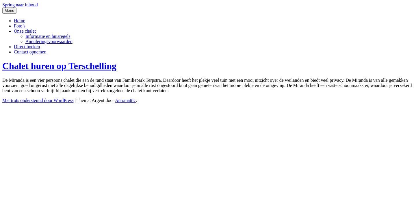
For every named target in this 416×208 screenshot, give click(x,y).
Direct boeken (27, 46)
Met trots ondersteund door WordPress (37, 100)
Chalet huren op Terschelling (59, 66)
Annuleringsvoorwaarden (49, 41)
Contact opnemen (30, 51)
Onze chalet (25, 31)
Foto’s (19, 25)
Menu (9, 10)
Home (19, 20)
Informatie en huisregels (47, 36)
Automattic (125, 100)
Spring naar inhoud (20, 4)
